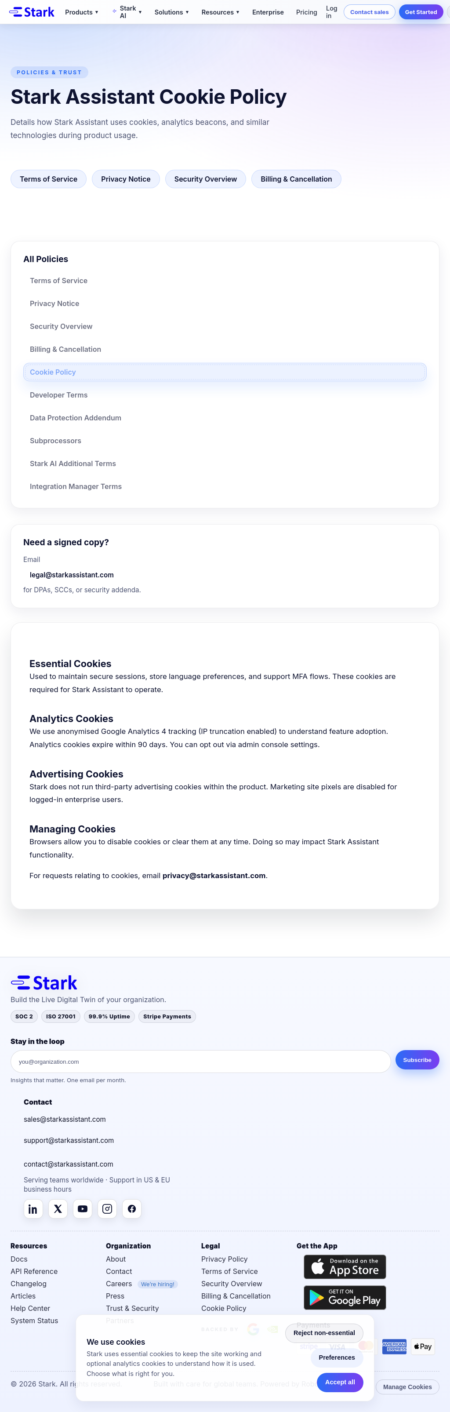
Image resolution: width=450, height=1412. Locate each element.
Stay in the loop (38, 1041)
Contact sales (369, 11)
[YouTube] (82, 1209)
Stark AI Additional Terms (73, 463)
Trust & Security (132, 1308)
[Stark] (31, 11)
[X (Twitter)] (58, 1209)
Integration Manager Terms (76, 486)
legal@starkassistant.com (72, 575)
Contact (119, 1271)
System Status (34, 1320)
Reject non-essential (324, 1332)
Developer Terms (59, 394)
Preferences (337, 1357)
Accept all (340, 1382)
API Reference (34, 1271)
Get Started (421, 11)
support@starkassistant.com (69, 1140)
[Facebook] (132, 1209)
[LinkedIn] (33, 1209)
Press (115, 1296)
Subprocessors (55, 440)
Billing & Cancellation (296, 179)
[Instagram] (107, 1209)
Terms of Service (48, 179)
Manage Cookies (407, 1386)
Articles (23, 1296)
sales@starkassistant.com (65, 1119)
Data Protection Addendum (75, 417)
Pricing (306, 12)
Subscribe (417, 1060)
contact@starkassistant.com (68, 1164)
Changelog (29, 1283)
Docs (19, 1259)
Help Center (30, 1308)
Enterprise (268, 12)
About (116, 1259)
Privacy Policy (224, 1259)
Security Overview (205, 179)
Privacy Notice (125, 179)
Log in (332, 11)
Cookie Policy (53, 372)
